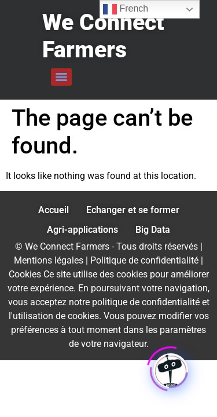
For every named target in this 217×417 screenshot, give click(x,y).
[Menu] (61, 77)
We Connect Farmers (103, 36)
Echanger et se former (132, 209)
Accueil (53, 209)
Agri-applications (82, 229)
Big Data (152, 229)
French (125, 9)
